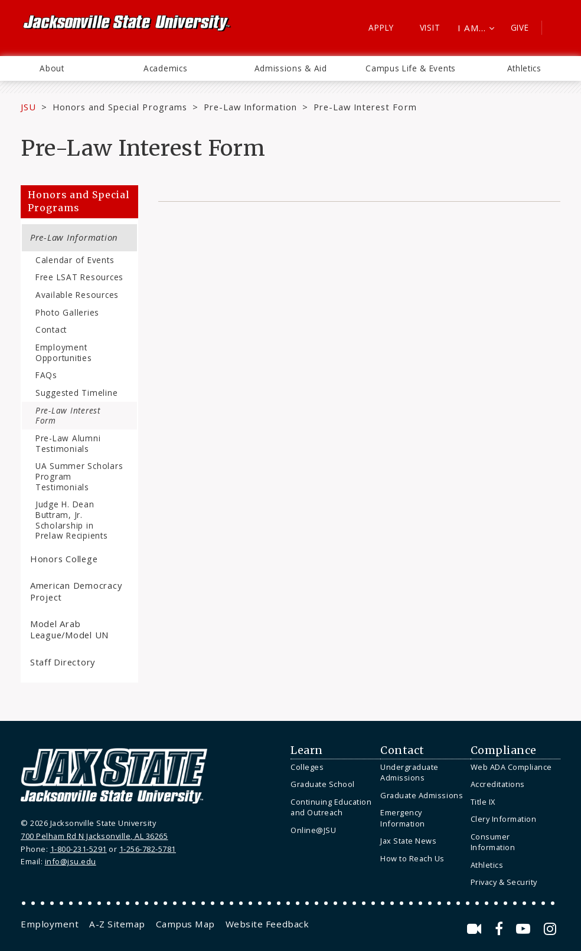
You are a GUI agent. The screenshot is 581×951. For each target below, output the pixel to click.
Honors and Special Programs (120, 107)
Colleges (307, 767)
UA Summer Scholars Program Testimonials (79, 476)
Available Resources (77, 294)
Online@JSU (313, 830)
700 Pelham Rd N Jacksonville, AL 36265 (94, 836)
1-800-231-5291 (78, 849)
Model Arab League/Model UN (69, 629)
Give (520, 27)
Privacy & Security (504, 882)
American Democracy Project (76, 590)
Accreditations (498, 784)
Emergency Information (402, 818)
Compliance (504, 750)
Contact (51, 329)
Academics (165, 68)
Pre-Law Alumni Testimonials (67, 443)
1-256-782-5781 (147, 849)
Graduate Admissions (421, 795)
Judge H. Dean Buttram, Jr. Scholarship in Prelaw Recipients (71, 520)
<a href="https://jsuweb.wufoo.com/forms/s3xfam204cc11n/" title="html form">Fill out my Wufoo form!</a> (359, 408)
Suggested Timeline (76, 392)
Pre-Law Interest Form (67, 416)
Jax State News (408, 840)
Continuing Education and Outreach (330, 807)
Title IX (483, 801)
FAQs (46, 375)
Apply (381, 27)
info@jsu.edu (70, 861)
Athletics (524, 68)
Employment (50, 924)
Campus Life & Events (410, 68)
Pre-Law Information (251, 107)
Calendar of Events (74, 259)
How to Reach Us (412, 858)
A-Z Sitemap (117, 924)
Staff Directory (62, 662)
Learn (306, 750)
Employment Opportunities (63, 352)
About (52, 68)
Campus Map (185, 924)
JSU (28, 107)
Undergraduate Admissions (409, 772)
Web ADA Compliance (511, 767)
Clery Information (504, 819)
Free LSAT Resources (79, 277)
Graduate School (322, 784)
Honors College (63, 559)
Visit (430, 27)
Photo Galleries (67, 312)
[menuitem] (52, 68)
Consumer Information (493, 842)
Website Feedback (267, 924)
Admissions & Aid (290, 68)
